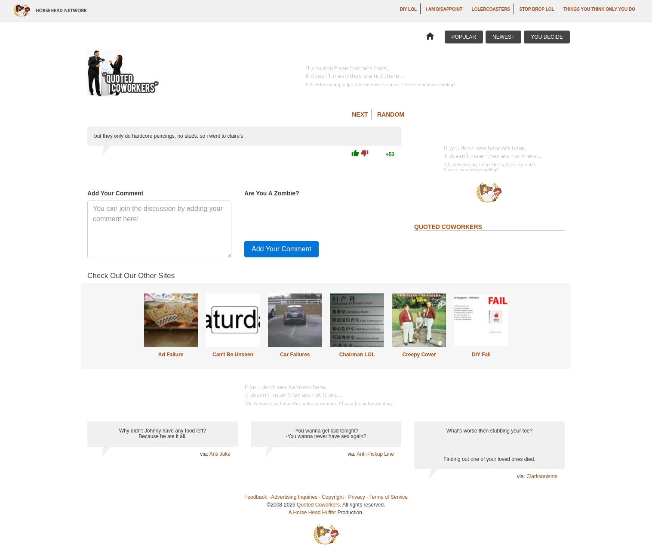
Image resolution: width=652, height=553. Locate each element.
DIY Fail (481, 355)
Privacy (356, 497)
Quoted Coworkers (318, 505)
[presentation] (309, 217)
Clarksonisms (541, 476)
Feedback (255, 497)
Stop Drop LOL (537, 9)
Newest (503, 37)
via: (204, 454)
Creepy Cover (419, 355)
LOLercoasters (491, 9)
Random (390, 114)
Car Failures (295, 355)
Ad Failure (171, 355)
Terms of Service (388, 497)
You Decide (547, 37)
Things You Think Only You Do (599, 9)
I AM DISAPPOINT (444, 9)
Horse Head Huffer (314, 513)
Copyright (333, 497)
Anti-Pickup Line (375, 454)
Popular (464, 37)
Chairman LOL (357, 355)
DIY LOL (408, 9)
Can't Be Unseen (232, 355)
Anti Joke (220, 454)
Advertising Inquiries (294, 497)
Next (360, 114)
